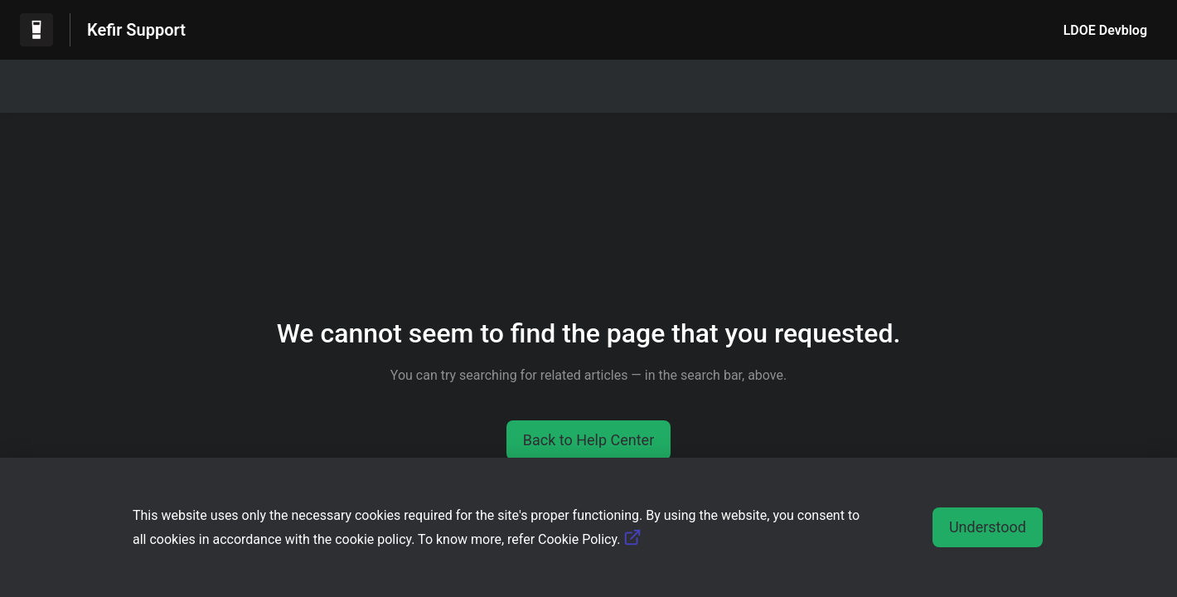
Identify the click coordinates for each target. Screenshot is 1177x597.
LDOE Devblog (1105, 30)
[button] (589, 440)
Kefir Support (136, 30)
